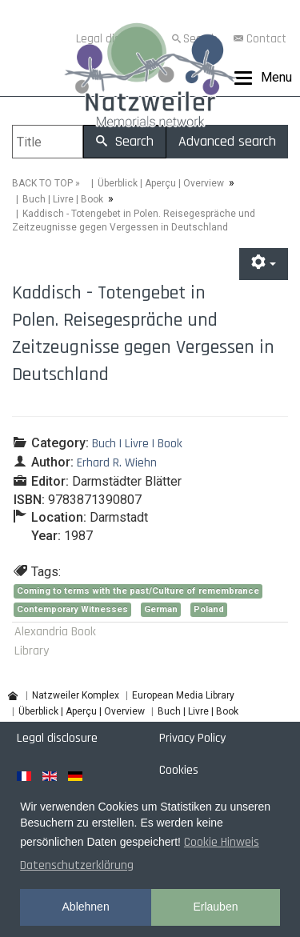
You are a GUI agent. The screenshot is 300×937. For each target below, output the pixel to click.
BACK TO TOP (42, 183)
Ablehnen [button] (86, 906)
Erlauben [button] (215, 906)
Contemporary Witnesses (72, 609)
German (161, 609)
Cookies (178, 770)
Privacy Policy (192, 738)
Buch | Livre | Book (62, 199)
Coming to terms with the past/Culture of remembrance (138, 591)
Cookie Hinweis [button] (221, 842)
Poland (209, 609)
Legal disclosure (57, 738)
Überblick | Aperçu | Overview (161, 183)
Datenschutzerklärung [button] (77, 865)
